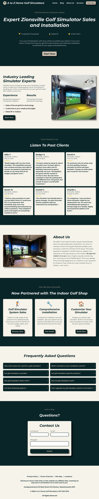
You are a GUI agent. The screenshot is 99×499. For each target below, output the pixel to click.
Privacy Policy (32, 476)
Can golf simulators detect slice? (26, 381)
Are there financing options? (26, 388)
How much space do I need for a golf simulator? (26, 366)
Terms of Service (46, 476)
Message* (33, 440)
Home (54, 3)
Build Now (81, 331)
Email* (52, 431)
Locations (68, 476)
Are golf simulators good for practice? (73, 373)
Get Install (49, 331)
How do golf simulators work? (73, 381)
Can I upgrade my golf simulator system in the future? (73, 388)
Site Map (58, 476)
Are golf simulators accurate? (26, 373)
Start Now (91, 3)
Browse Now (17, 331)
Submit (49, 451)
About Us (70, 3)
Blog (62, 3)
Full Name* (34, 431)
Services (80, 3)
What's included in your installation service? (73, 366)
